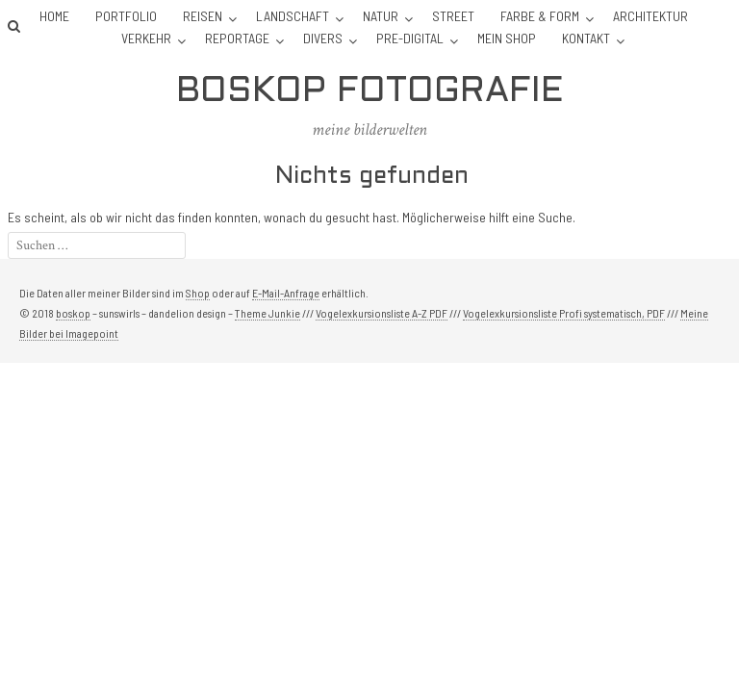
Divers (323, 38)
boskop (73, 313)
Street (453, 16)
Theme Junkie (267, 313)
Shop (198, 292)
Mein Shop (506, 38)
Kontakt (586, 38)
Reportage (237, 38)
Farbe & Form (539, 16)
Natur (380, 16)
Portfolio (126, 16)
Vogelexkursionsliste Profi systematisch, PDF (564, 313)
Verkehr (146, 38)
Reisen (202, 16)
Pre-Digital (410, 38)
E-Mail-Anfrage (285, 292)
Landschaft (292, 16)
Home (54, 16)
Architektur (650, 16)
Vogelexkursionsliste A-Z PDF (381, 313)
